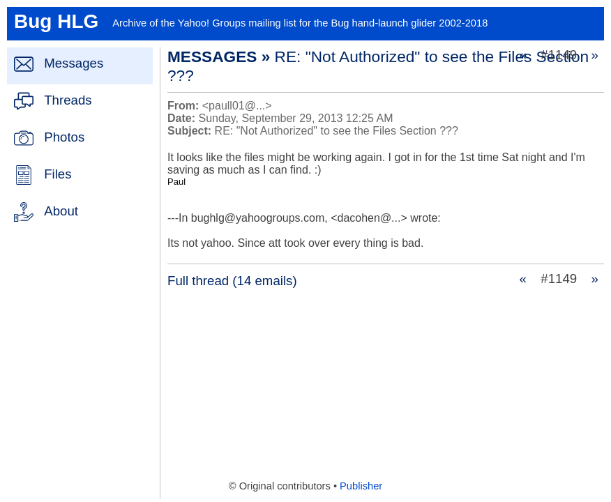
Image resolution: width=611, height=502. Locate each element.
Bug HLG (56, 21)
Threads (67, 100)
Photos (64, 137)
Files (57, 174)
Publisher (361, 486)
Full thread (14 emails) (232, 280)
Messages (73, 63)
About (61, 211)
